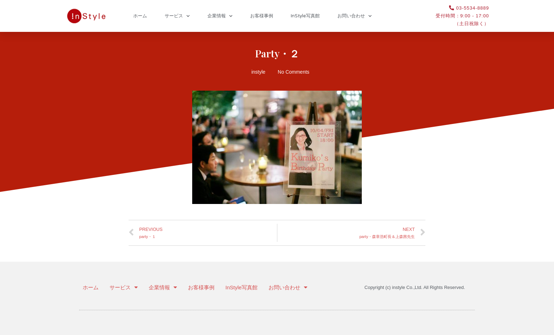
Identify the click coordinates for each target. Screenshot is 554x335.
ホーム (140, 16)
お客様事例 (261, 16)
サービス (177, 16)
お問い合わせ (354, 16)
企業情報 (219, 16)
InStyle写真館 (305, 16)
